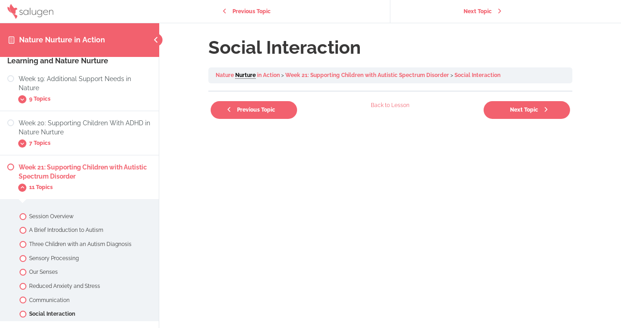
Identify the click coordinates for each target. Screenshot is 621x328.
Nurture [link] (245, 75)
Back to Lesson (390, 105)
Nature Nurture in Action (62, 40)
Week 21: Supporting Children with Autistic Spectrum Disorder (367, 75)
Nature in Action (248, 75)
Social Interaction (477, 75)
